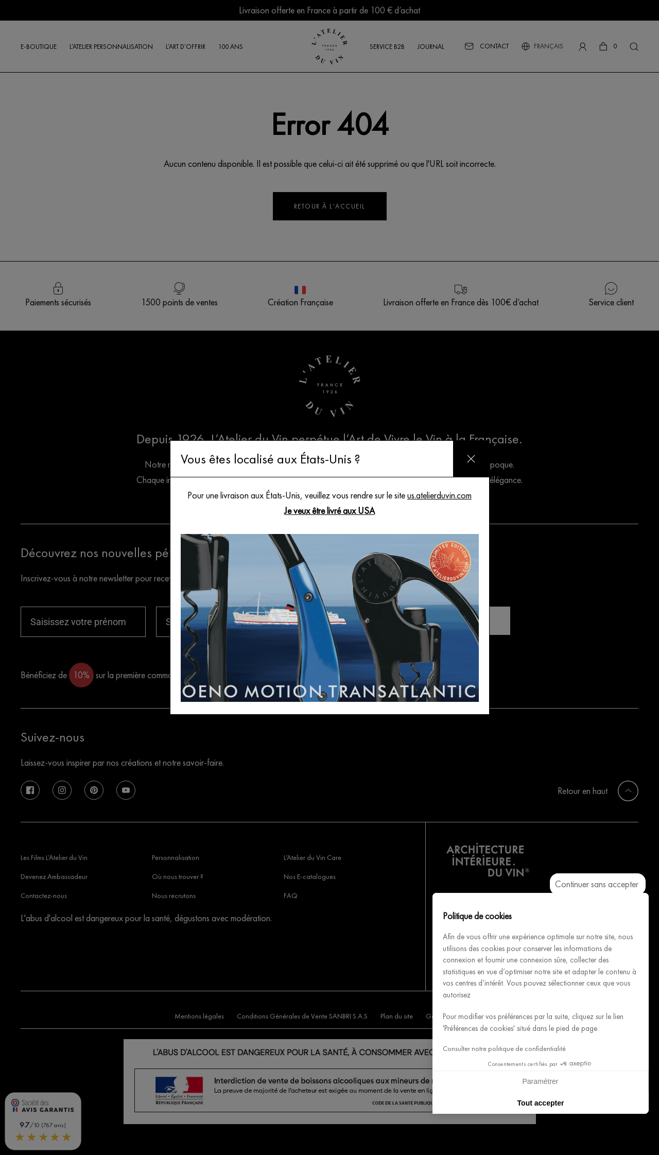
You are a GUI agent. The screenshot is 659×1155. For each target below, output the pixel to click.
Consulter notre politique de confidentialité (504, 1048)
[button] (636, 1143)
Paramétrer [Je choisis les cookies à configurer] (540, 1081)
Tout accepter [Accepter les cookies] (540, 1103)
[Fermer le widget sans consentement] (598, 884)
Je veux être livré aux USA (329, 510)
